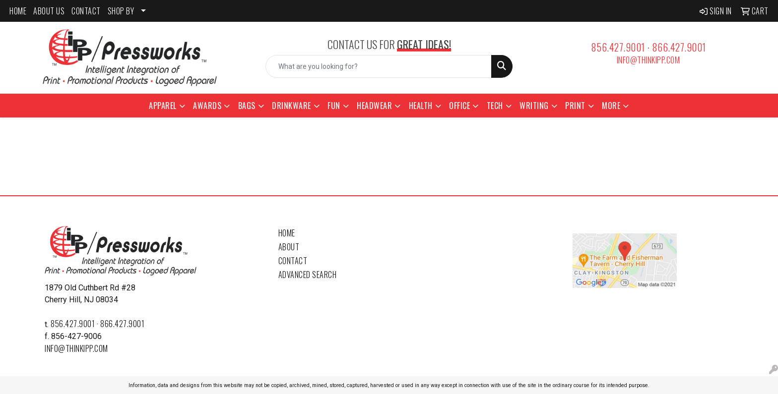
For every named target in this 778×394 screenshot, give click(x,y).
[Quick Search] (378, 66)
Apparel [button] (163, 106)
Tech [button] (495, 106)
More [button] (611, 106)
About (289, 247)
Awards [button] (207, 106)
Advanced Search (307, 275)
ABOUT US (49, 11)
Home (286, 233)
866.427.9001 (679, 47)
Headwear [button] (374, 106)
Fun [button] (333, 106)
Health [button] (421, 106)
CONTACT (86, 11)
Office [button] (459, 106)
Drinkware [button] (291, 106)
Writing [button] (534, 106)
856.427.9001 (618, 47)
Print (575, 106)
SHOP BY (121, 11)
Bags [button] (247, 106)
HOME (17, 11)
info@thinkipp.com (648, 60)
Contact (293, 261)
